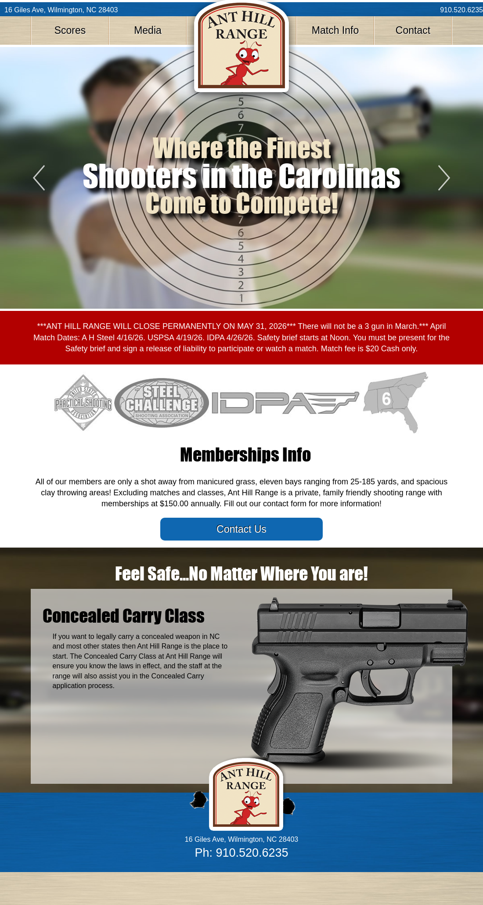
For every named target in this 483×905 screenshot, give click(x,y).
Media (148, 30)
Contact (413, 30)
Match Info (335, 30)
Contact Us (241, 529)
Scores (70, 30)
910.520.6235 (461, 10)
